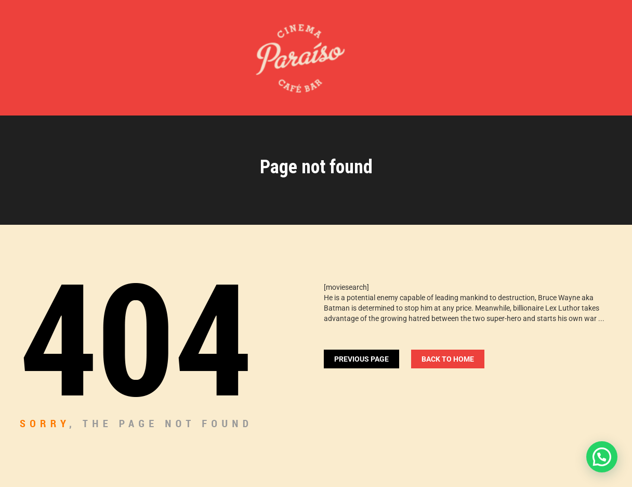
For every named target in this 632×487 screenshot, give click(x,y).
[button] (601, 456)
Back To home (448, 359)
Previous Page (361, 359)
